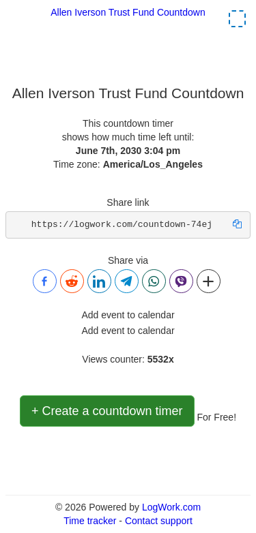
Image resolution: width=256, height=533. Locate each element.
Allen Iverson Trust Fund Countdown (128, 12)
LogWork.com (171, 507)
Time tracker (89, 520)
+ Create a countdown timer (107, 411)
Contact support (159, 520)
